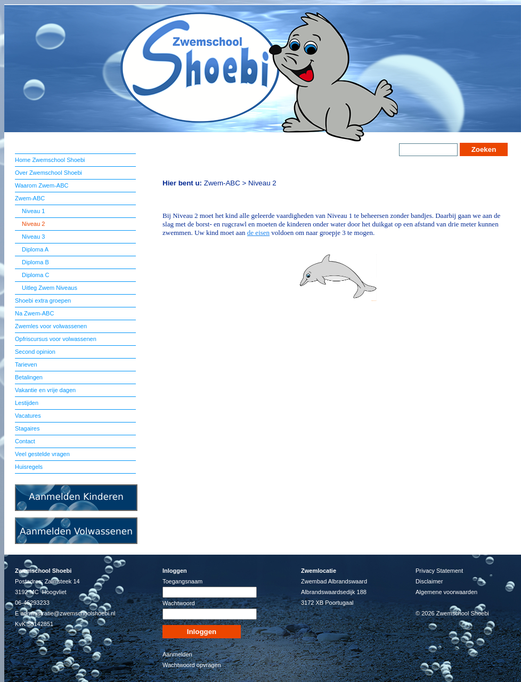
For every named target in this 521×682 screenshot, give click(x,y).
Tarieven (26, 364)
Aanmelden (177, 654)
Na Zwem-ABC (34, 313)
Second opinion (35, 351)
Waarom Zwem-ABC (41, 185)
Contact (25, 441)
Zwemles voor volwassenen (51, 326)
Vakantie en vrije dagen (45, 390)
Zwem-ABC (30, 198)
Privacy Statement (439, 570)
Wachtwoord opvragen (191, 665)
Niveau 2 (32, 224)
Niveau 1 (32, 211)
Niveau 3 (32, 236)
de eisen (258, 233)
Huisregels (29, 467)
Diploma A (34, 249)
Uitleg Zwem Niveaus (48, 288)
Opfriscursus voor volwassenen (55, 339)
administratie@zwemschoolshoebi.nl (67, 613)
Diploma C (34, 275)
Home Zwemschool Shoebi (50, 160)
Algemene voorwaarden (446, 592)
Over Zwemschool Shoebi (48, 172)
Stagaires (27, 428)
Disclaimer (429, 581)
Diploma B (34, 262)
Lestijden (26, 403)
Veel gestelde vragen (42, 454)
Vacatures (28, 415)
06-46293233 (32, 602)
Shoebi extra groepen (43, 300)
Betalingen (29, 377)
